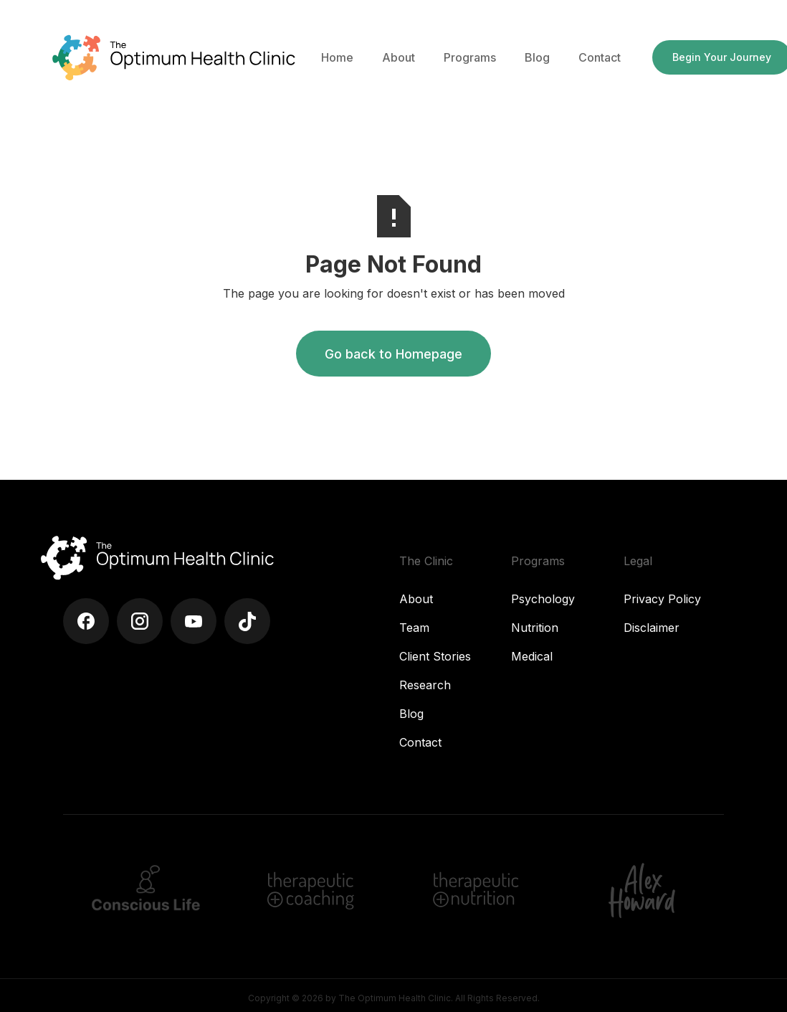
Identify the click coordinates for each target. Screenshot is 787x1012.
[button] (398, 57)
